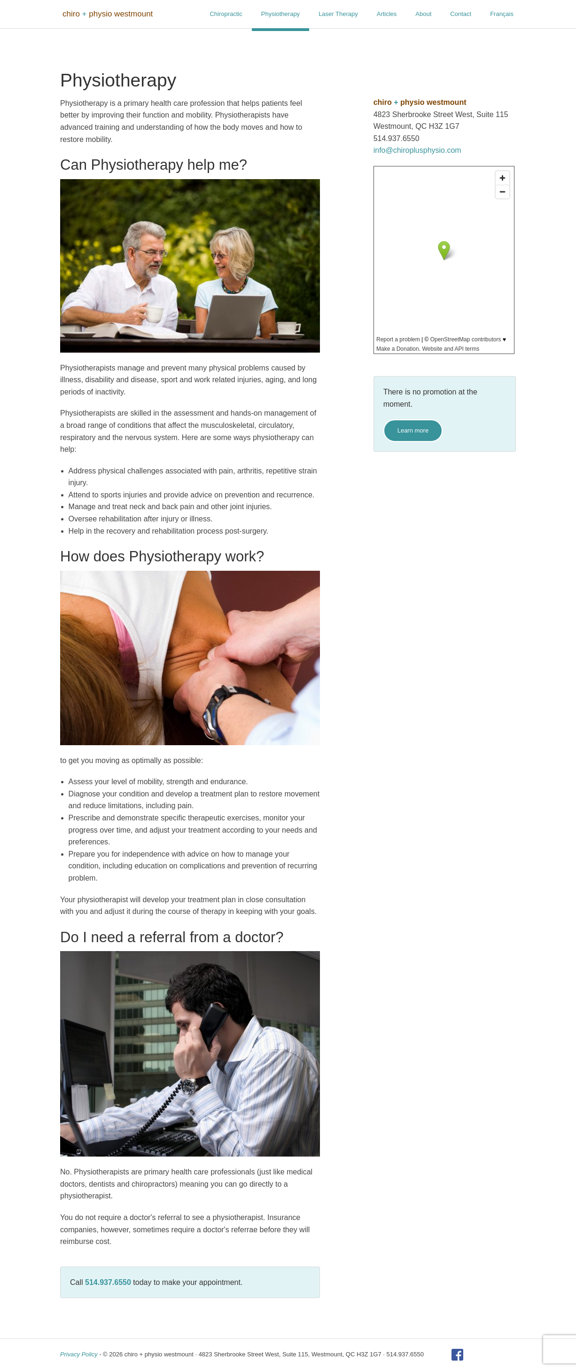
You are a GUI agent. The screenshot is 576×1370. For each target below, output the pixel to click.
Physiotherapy (280, 13)
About (423, 13)
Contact (460, 13)
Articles (387, 13)
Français (502, 13)
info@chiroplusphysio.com (417, 150)
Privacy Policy (79, 1354)
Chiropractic (226, 13)
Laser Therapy (338, 13)
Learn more (412, 430)
